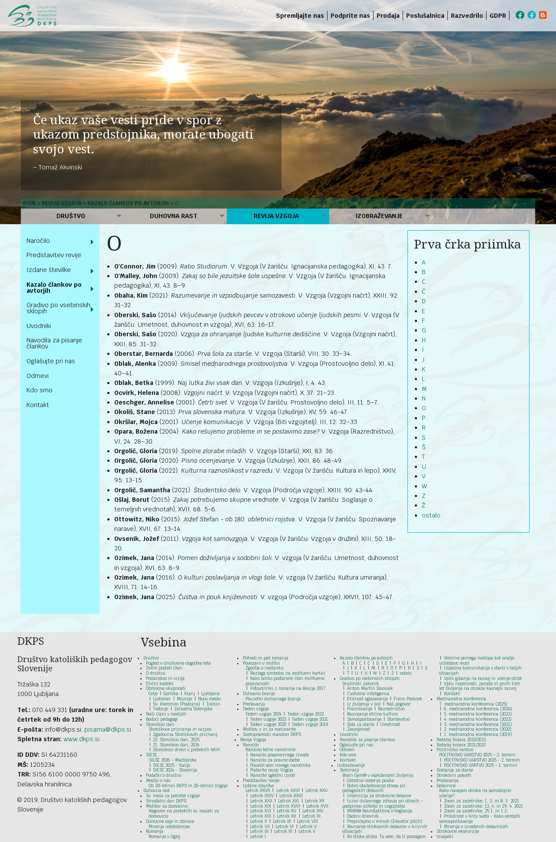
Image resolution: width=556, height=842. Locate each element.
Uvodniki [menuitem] (38, 326)
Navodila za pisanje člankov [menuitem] (54, 343)
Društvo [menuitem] (70, 216)
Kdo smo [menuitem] (39, 390)
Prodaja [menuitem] (388, 16)
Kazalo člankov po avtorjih (128, 203)
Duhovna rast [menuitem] (173, 216)
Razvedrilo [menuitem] (467, 16)
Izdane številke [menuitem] (48, 270)
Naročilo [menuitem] (38, 241)
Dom (29, 203)
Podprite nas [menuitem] (350, 16)
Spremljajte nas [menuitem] (300, 16)
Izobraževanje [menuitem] (379, 216)
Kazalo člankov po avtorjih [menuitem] (54, 288)
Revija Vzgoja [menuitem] (276, 216)
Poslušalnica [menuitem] (425, 16)
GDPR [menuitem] (498, 16)
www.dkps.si (81, 739)
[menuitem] (511, 15)
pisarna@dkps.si (107, 729)
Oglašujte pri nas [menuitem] (50, 361)
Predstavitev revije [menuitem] (53, 255)
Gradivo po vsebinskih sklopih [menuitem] (58, 308)
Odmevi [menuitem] (37, 376)
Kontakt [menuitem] (37, 405)
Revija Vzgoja (62, 203)
